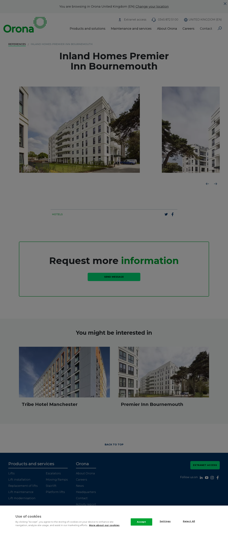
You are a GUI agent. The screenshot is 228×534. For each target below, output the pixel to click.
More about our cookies (104, 525)
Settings (165, 521)
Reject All (189, 521)
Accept (141, 522)
